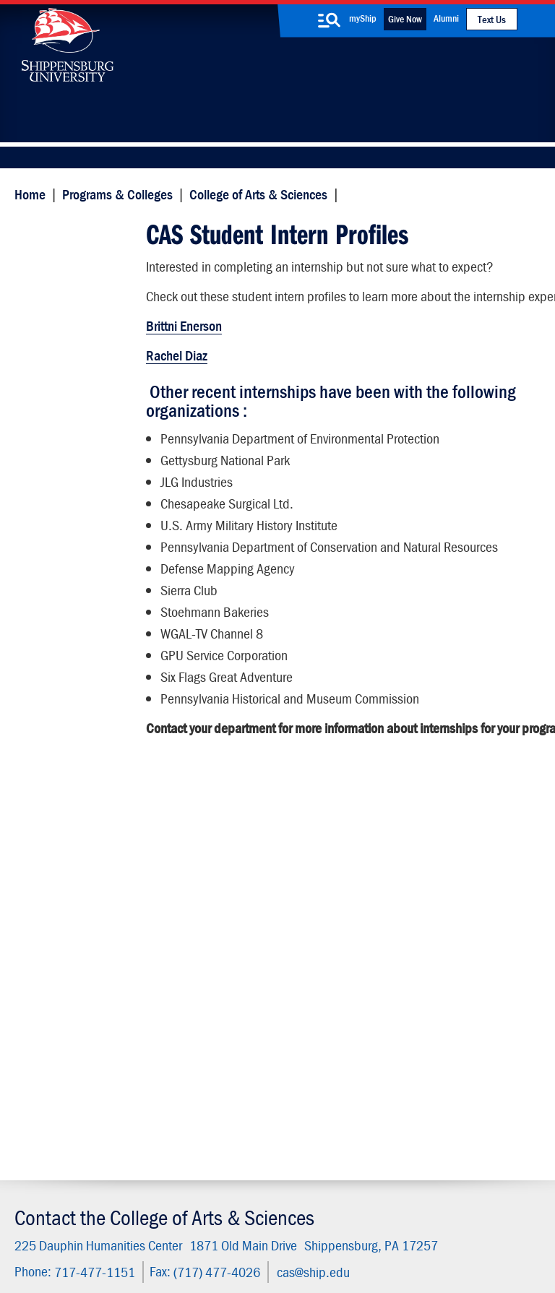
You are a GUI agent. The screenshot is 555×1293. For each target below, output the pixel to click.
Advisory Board (64, 644)
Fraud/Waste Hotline (311, 1244)
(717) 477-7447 (74, 1053)
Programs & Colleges (114, 193)
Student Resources (74, 588)
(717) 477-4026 (213, 871)
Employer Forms (67, 356)
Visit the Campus (462, 949)
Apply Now (92, 949)
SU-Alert (328, 1088)
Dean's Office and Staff (72, 524)
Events (213, 1088)
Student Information (77, 328)
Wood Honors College (81, 559)
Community (335, 997)
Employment (227, 1118)
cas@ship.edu (309, 871)
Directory (219, 997)
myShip (363, 18)
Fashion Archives (347, 1058)
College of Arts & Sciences (255, 193)
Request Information (277, 949)
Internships (54, 299)
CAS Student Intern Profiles (77, 240)
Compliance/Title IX (312, 1229)
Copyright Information (301, 1216)
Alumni (446, 18)
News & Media (232, 1058)
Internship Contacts (76, 427)
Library (214, 1027)
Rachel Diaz (175, 368)
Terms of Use (226, 1216)
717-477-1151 (91, 871)
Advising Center (66, 616)
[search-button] (329, 20)
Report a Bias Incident (211, 1229)
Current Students (348, 1118)
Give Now (405, 18)
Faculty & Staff (451, 997)
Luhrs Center (337, 1027)
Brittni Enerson (182, 338)
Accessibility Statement (446, 1068)
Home (26, 193)
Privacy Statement (158, 1216)
